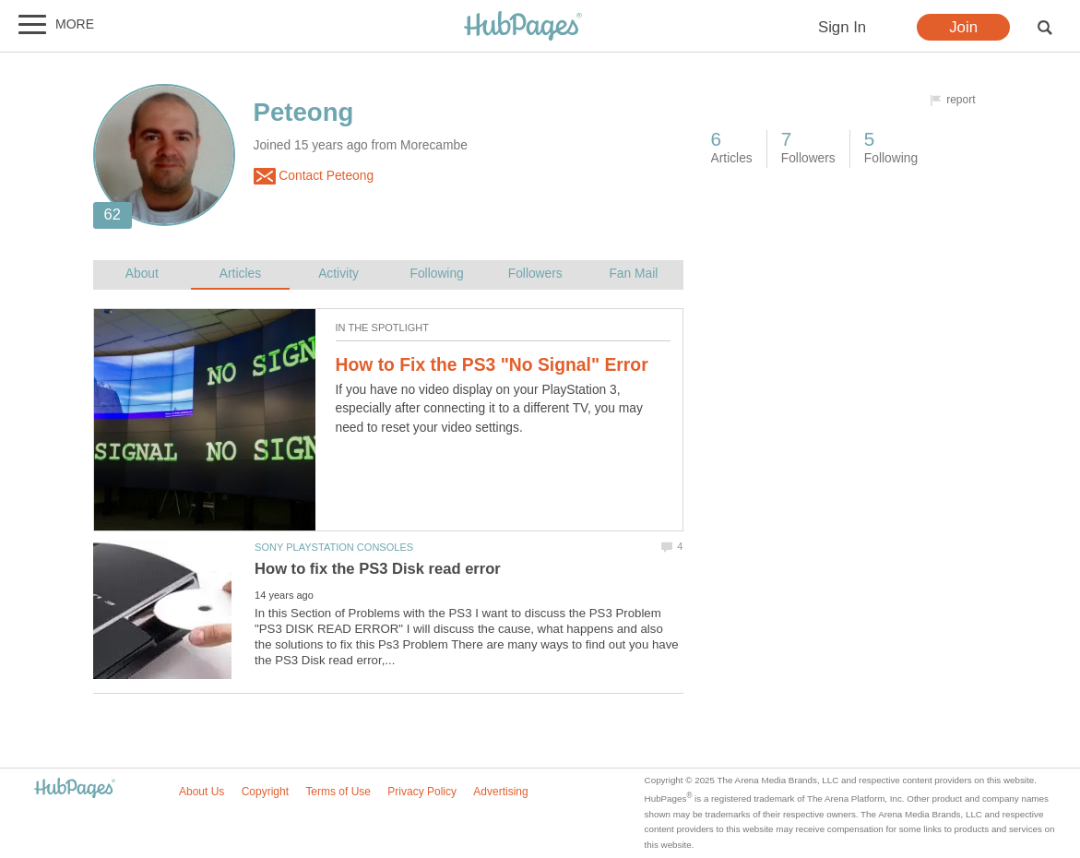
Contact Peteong (314, 176)
